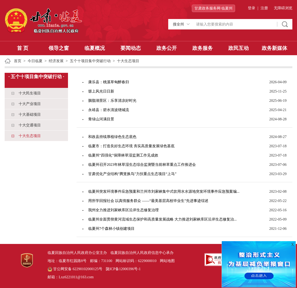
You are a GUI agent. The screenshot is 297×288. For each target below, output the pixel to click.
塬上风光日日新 (101, 91)
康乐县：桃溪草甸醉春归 (108, 82)
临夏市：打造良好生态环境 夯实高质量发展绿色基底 (131, 146)
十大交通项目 (30, 125)
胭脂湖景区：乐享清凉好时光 (112, 100)
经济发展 (56, 61)
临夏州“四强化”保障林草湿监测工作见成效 (123, 155)
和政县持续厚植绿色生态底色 (112, 137)
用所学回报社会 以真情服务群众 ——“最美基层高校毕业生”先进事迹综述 (148, 201)
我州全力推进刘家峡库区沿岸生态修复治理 (123, 210)
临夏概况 (94, 48)
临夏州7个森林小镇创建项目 (111, 228)
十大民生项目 (30, 93)
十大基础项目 (30, 114)
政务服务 (202, 48)
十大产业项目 (30, 104)
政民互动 (238, 48)
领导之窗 (58, 48)
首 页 (23, 48)
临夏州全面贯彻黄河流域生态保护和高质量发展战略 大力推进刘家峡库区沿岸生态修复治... (162, 219)
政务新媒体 (274, 48)
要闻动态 (130, 48)
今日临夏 (35, 61)
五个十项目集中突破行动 (90, 61)
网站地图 (167, 261)
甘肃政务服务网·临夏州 (213, 8)
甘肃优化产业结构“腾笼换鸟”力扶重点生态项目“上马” (132, 174)
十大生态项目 (128, 61)
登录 (251, 8)
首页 (17, 61)
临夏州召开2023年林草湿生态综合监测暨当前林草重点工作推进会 (142, 164)
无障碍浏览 (283, 8)
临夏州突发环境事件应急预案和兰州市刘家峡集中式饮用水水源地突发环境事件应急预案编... (163, 191)
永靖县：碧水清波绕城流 (108, 110)
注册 (264, 8)
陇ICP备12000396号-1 (123, 269)
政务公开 (166, 48)
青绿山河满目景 (101, 119)
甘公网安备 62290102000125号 (75, 269)
